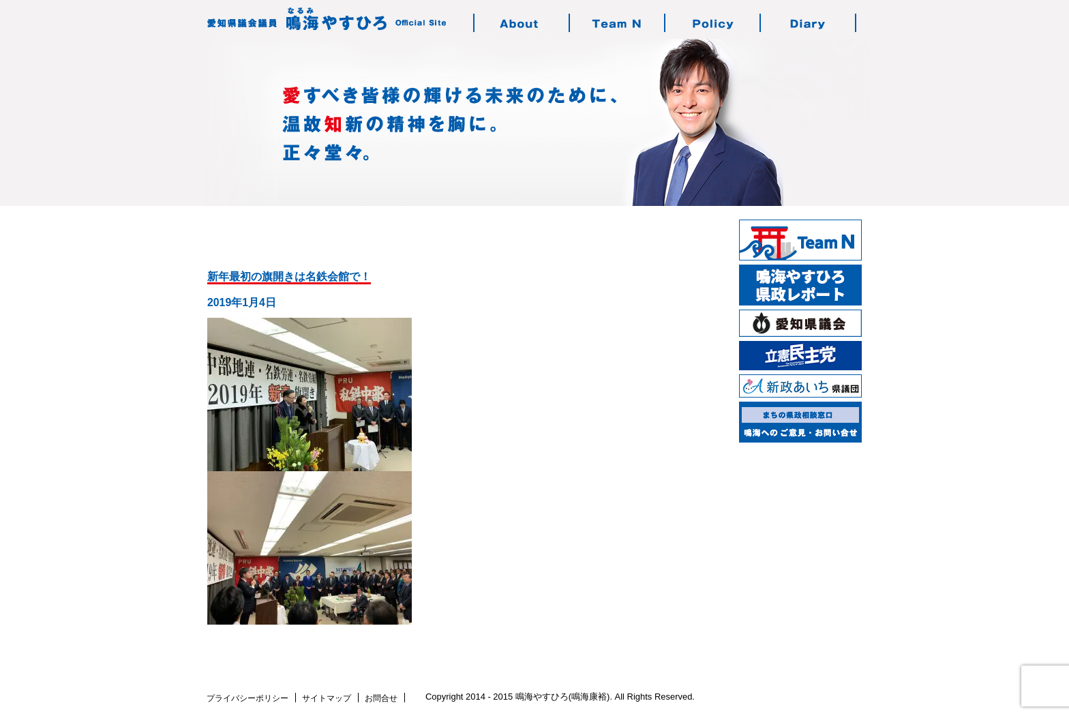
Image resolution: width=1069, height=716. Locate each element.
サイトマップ (326, 698)
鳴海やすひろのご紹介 (522, 23)
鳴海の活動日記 (808, 23)
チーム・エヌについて (617, 23)
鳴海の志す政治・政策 (713, 23)
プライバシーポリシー (247, 698)
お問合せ (381, 698)
